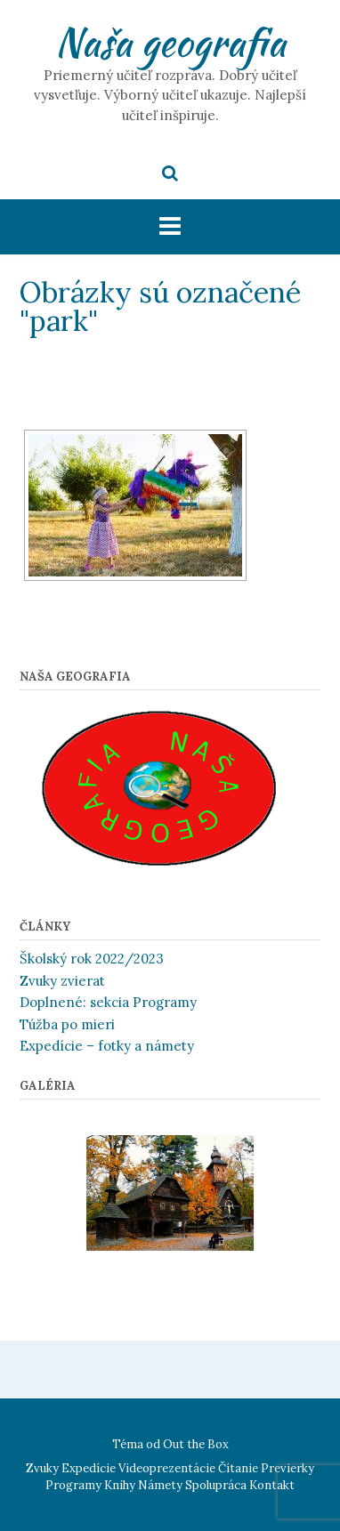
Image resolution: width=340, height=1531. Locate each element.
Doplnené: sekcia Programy (108, 1002)
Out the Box (196, 1444)
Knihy (119, 1485)
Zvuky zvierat (62, 980)
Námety (160, 1485)
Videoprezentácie (166, 1468)
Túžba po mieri (67, 1024)
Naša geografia (170, 41)
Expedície (88, 1468)
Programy (73, 1485)
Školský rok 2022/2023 (92, 958)
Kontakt (272, 1485)
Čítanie (238, 1468)
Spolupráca (216, 1485)
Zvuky (42, 1468)
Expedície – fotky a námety (107, 1045)
